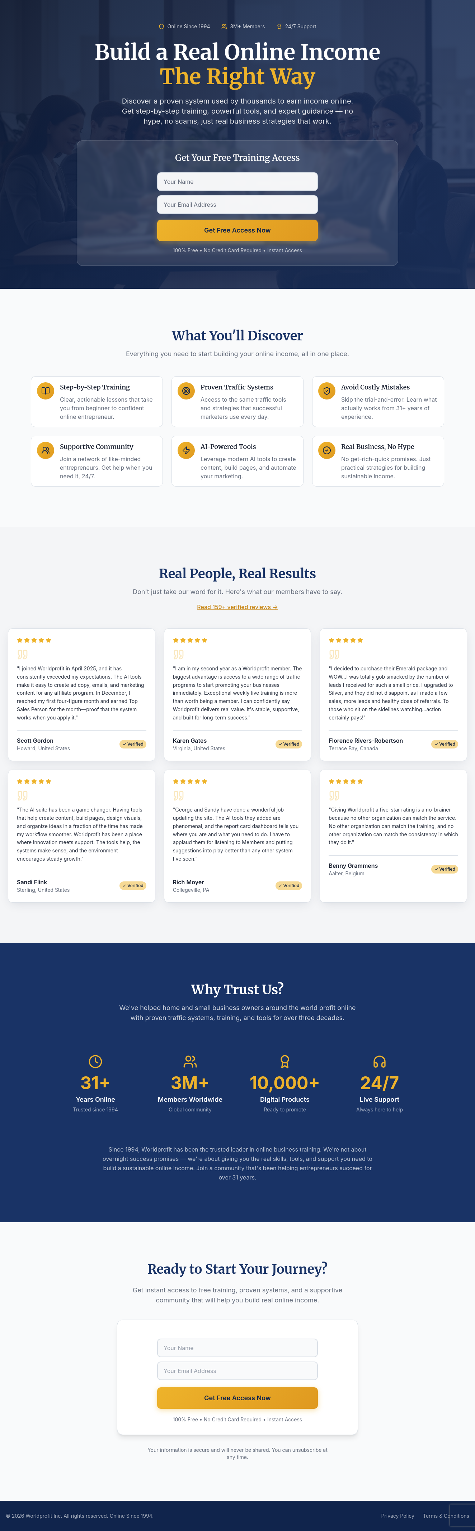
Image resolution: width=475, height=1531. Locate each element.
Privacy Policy (397, 1516)
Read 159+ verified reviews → (237, 607)
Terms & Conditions (446, 1516)
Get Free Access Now (237, 230)
